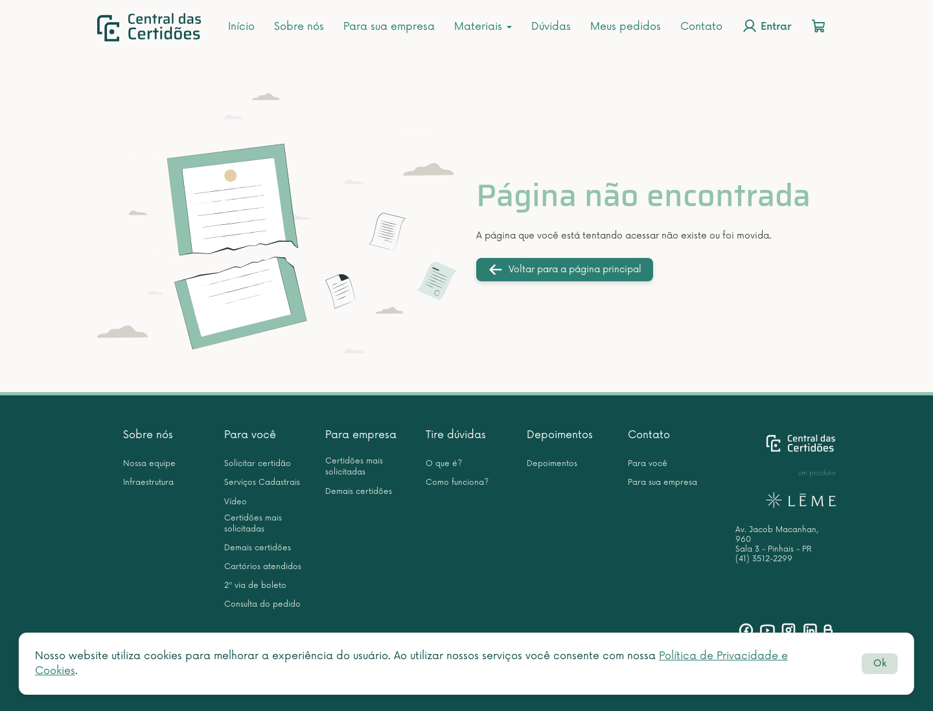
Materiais (483, 26)
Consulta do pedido (262, 604)
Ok (879, 663)
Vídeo (235, 502)
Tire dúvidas (456, 434)
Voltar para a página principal (564, 269)
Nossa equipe (149, 464)
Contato (701, 26)
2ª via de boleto (255, 585)
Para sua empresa (389, 26)
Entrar (766, 26)
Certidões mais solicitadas (253, 523)
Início (241, 26)
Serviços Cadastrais (262, 482)
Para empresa (361, 434)
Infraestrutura (148, 482)
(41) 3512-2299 (763, 559)
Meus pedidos (625, 26)
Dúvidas (551, 26)
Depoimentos (560, 434)
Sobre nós (299, 26)
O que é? (444, 464)
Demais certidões (257, 548)
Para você (250, 434)
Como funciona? (457, 482)
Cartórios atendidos (262, 567)
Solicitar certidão (257, 464)
